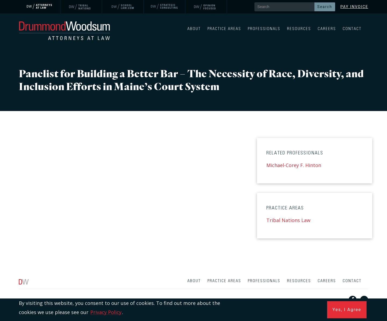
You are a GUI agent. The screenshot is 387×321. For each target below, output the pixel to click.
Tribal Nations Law (288, 220)
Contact (352, 29)
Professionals (264, 29)
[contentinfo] (193, 298)
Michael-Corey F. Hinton (293, 165)
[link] (39, 6)
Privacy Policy (105, 312)
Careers (327, 29)
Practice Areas (224, 29)
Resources (299, 29)
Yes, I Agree (346, 309)
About (194, 29)
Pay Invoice (354, 7)
